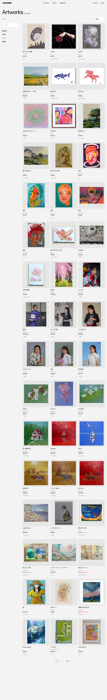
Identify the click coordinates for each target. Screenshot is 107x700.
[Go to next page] (71, 661)
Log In (102, 3)
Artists (54, 3)
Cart (96, 3)
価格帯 (10, 41)
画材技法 (10, 31)
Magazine (63, 3)
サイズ (10, 38)
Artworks (46, 3)
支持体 (10, 34)
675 (67, 661)
